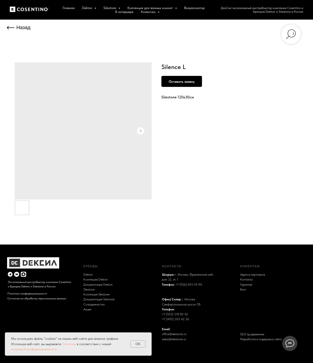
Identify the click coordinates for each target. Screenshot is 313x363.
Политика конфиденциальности (27, 293)
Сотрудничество (94, 304)
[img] (10, 274)
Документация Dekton (97, 284)
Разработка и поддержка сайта (261, 339)
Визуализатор (194, 8)
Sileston (88, 289)
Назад (23, 27)
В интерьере (124, 12)
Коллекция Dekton (95, 279)
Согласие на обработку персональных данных (36, 298)
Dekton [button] (87, 8)
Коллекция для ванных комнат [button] (150, 8)
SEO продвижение (252, 334)
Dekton (88, 274)
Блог (243, 289)
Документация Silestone (99, 299)
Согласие (69, 344)
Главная (69, 8)
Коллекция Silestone (96, 294)
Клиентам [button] (148, 12)
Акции (87, 309)
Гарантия (246, 284)
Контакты (246, 279)
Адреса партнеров (252, 274)
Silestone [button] (110, 8)
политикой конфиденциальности (34, 349)
